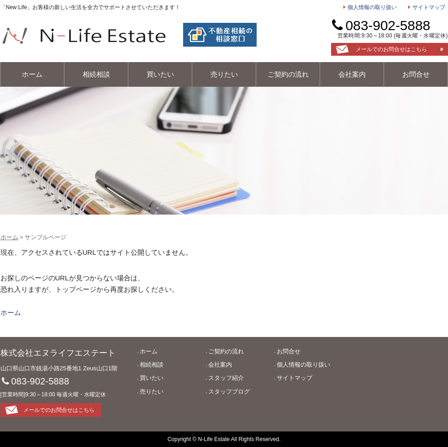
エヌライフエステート (84, 35)
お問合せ (416, 74)
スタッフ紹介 (226, 377)
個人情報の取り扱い (372, 7)
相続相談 (96, 74)
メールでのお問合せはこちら (391, 49)
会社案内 (352, 74)
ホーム (32, 74)
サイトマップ (428, 7)
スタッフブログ (229, 391)
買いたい (160, 74)
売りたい (224, 74)
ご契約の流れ (288, 74)
